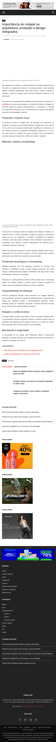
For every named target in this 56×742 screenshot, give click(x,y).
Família (6, 617)
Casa (8, 17)
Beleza (4, 604)
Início (3, 17)
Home (4, 571)
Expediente (6, 580)
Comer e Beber (7, 623)
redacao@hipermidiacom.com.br (33, 706)
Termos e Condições (9, 589)
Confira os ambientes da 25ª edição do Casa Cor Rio (22, 354)
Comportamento (7, 611)
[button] (3, 12)
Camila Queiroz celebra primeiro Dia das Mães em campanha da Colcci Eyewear (27, 421)
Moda (4, 626)
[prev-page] (26, 401)
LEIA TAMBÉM (7, 367)
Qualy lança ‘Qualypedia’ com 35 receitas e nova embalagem (21, 426)
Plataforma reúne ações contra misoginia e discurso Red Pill (21, 417)
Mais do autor (21, 367)
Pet (3, 629)
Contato (4, 583)
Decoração (11, 360)
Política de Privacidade (9, 586)
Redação (6, 39)
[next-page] (29, 401)
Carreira (7, 614)
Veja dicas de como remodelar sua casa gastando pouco (23, 350)
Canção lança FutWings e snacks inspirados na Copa (19, 431)
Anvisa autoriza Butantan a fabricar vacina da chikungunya (20, 412)
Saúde (4, 632)
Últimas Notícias (7, 574)
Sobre (4, 577)
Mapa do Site (6, 593)
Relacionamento (9, 620)
